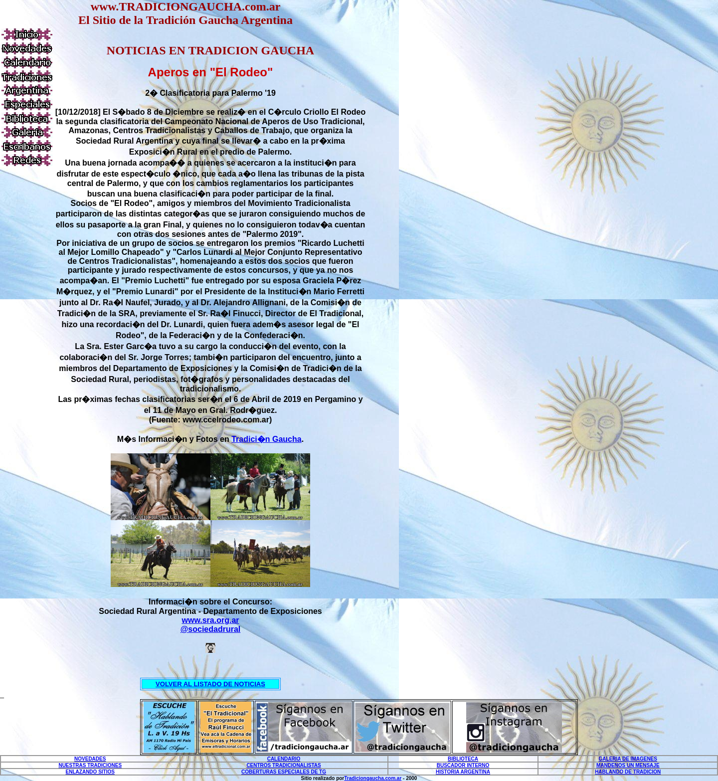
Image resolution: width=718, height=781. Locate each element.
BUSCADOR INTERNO (463, 765)
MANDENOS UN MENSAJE (628, 765)
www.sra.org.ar (210, 620)
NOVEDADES (90, 759)
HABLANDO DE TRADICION (628, 772)
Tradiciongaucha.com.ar (372, 778)
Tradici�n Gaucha (266, 439)
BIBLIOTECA (463, 759)
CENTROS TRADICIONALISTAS (283, 765)
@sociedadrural (210, 629)
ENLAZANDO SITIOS (90, 772)
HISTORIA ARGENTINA (463, 772)
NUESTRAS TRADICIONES (90, 765)
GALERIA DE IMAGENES (628, 759)
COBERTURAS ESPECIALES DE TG (283, 772)
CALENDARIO (284, 759)
